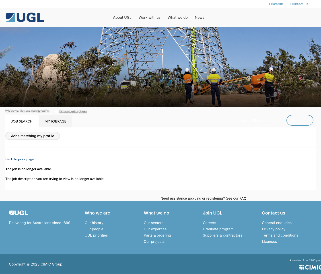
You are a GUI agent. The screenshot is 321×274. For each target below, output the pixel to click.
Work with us (149, 17)
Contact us (299, 4)
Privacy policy (273, 229)
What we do (178, 17)
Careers (209, 223)
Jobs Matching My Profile (32, 136)
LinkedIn (276, 4)
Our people (94, 229)
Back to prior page (19, 159)
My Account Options (73, 111)
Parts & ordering (157, 235)
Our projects (154, 241)
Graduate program (218, 229)
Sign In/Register (293, 121)
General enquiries (277, 223)
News (199, 17)
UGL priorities (96, 235)
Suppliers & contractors (222, 235)
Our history (94, 223)
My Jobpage (55, 121)
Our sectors (153, 223)
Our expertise (155, 229)
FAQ (242, 198)
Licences (269, 241)
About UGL (122, 17)
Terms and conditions (280, 235)
